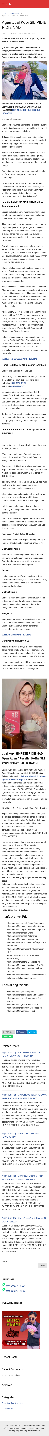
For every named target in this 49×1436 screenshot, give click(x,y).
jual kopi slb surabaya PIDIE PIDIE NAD (19, 359)
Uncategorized (14, 13)
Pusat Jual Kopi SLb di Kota (12, 1403)
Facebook (21, 1032)
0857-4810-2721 (18, 383)
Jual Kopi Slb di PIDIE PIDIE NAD (16, 635)
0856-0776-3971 (18, 386)
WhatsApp (7, 1036)
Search (4, 1262)
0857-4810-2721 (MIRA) (15, 1291)
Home (4, 13)
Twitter (32, 1032)
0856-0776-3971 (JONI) (15, 1286)
